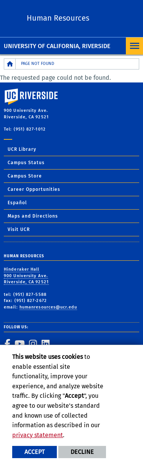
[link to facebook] (7, 343)
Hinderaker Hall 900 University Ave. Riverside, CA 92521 (26, 275)
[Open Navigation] (134, 46)
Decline (82, 451)
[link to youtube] (19, 343)
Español (17, 202)
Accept (34, 451)
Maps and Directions (33, 216)
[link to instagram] (32, 343)
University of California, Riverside (57, 46)
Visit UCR (19, 229)
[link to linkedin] (45, 343)
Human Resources (58, 18)
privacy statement (37, 435)
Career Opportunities (34, 189)
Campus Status (26, 162)
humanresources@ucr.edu (48, 307)
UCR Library (22, 149)
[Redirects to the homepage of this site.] (10, 64)
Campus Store (25, 176)
